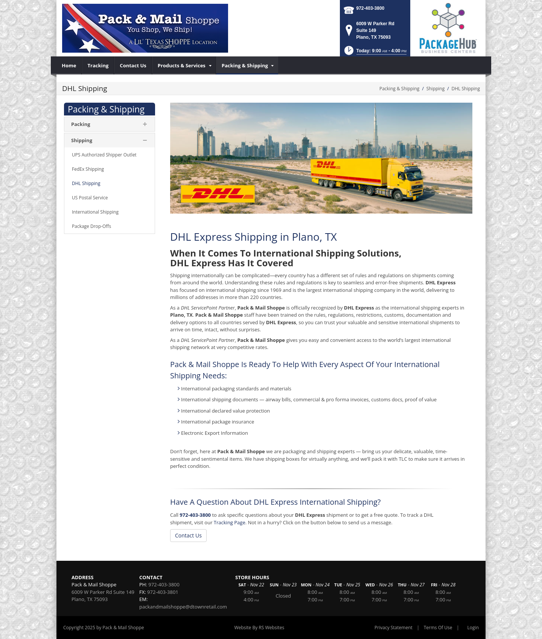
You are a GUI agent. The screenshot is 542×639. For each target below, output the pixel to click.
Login (473, 627)
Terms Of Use (438, 627)
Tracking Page (229, 522)
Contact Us (188, 535)
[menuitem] (69, 65)
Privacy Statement (394, 627)
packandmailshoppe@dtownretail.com (183, 606)
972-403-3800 (370, 8)
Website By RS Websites (259, 627)
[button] (374, 53)
